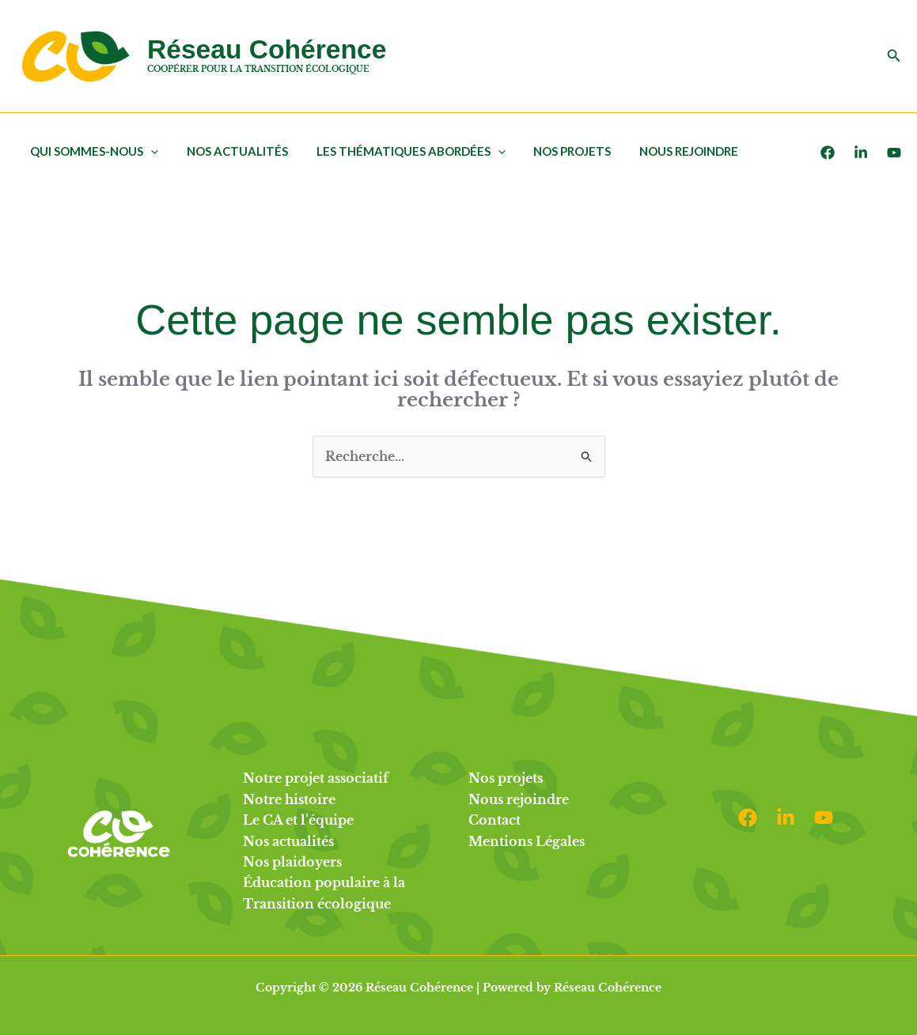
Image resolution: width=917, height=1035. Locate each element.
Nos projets (556, 151)
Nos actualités (230, 151)
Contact (494, 820)
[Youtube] (894, 152)
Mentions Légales (526, 841)
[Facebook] (827, 152)
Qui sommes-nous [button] (92, 151)
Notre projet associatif (315, 778)
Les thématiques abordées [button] (399, 151)
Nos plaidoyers (292, 862)
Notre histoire (289, 799)
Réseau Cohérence (266, 49)
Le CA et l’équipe (298, 820)
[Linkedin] (785, 817)
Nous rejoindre (668, 151)
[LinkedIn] (861, 152)
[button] (894, 56)
